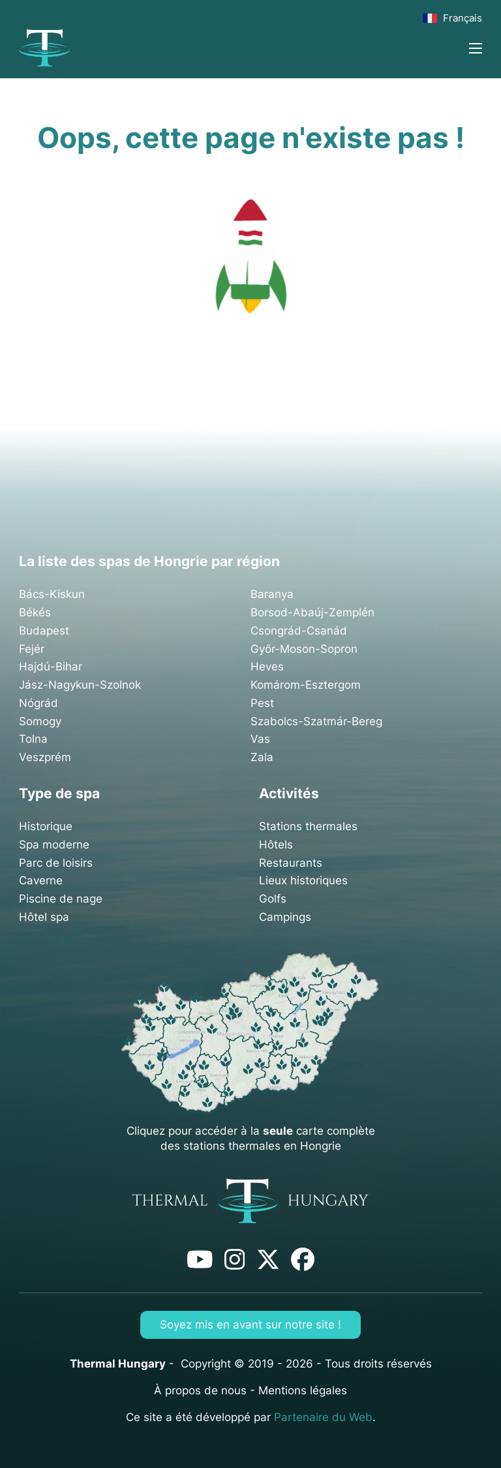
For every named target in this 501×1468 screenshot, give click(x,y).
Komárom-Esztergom (305, 684)
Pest (262, 703)
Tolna (33, 738)
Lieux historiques (303, 880)
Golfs (272, 898)
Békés (35, 612)
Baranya (272, 594)
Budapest (44, 630)
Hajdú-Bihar (50, 666)
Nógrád (38, 703)
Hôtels (276, 844)
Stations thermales (308, 826)
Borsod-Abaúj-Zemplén (312, 612)
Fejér (31, 648)
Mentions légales (302, 1390)
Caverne (41, 880)
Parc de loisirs (56, 862)
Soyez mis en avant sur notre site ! (250, 1324)
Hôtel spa (44, 916)
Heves (267, 666)
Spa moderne (54, 844)
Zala (261, 757)
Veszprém (45, 757)
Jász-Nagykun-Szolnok (80, 684)
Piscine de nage (60, 898)
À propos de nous (200, 1390)
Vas (260, 738)
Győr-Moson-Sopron (303, 648)
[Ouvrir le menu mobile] (475, 48)
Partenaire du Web (323, 1417)
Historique (45, 826)
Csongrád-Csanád (298, 630)
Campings (285, 916)
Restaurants (290, 862)
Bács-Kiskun (52, 594)
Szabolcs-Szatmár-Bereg (316, 721)
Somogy (40, 721)
